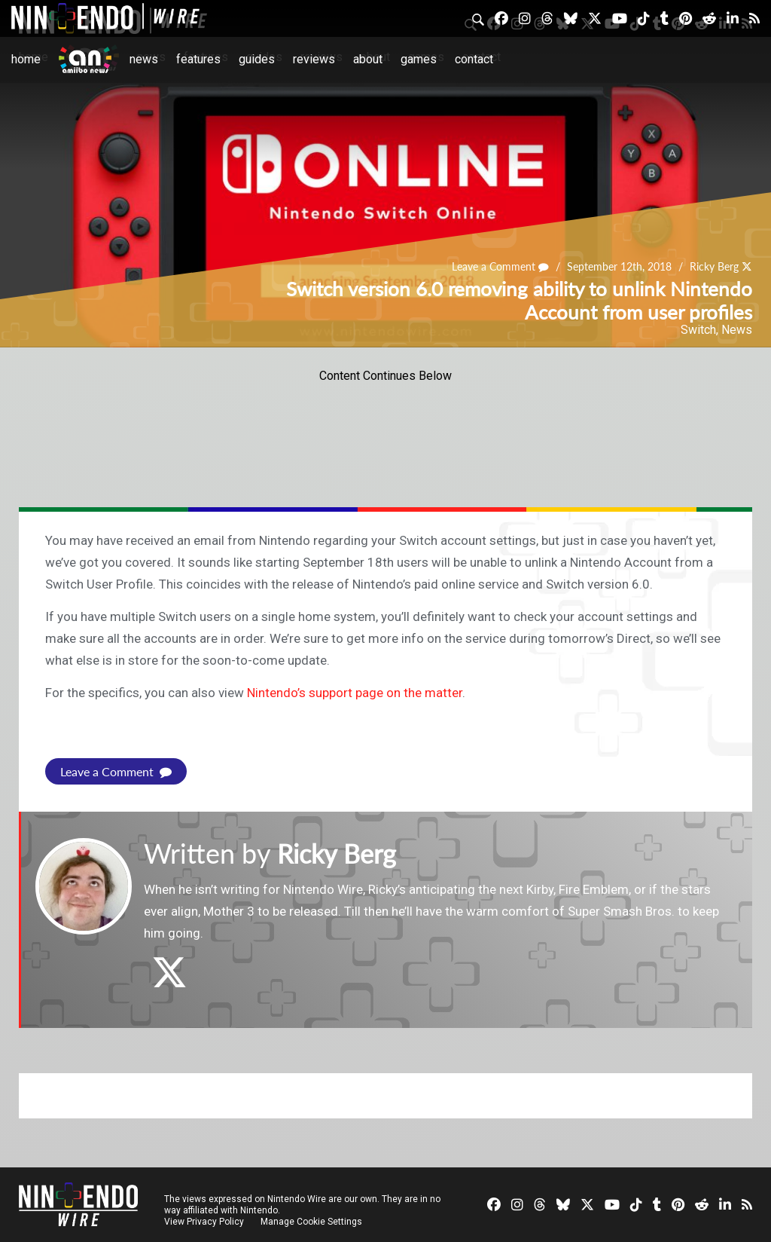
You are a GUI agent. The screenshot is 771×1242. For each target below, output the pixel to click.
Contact (474, 59)
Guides (257, 59)
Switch (698, 330)
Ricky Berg (714, 267)
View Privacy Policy (204, 1221)
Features (198, 59)
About (367, 59)
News (144, 59)
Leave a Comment (501, 267)
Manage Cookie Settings (312, 1221)
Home (26, 59)
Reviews (314, 59)
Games (419, 59)
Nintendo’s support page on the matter (354, 692)
